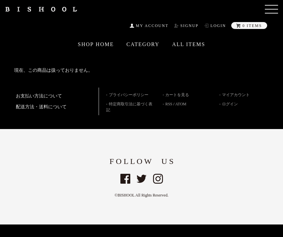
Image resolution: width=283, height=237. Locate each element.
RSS (168, 104)
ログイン (230, 104)
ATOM (180, 104)
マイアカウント (236, 94)
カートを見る (177, 94)
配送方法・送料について (41, 106)
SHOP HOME (96, 44)
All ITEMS (188, 44)
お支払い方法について (39, 95)
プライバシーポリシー (128, 94)
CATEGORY (142, 44)
